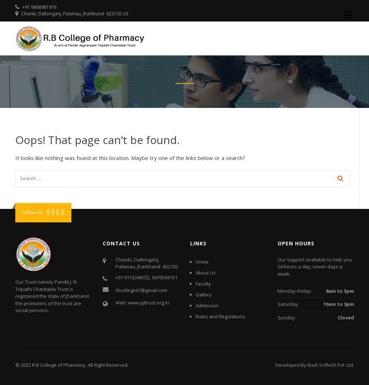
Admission (207, 305)
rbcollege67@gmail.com (141, 290)
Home (202, 261)
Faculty (203, 283)
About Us (206, 272)
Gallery (204, 294)
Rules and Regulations (220, 316)
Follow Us (32, 212)
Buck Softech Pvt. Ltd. (330, 365)
